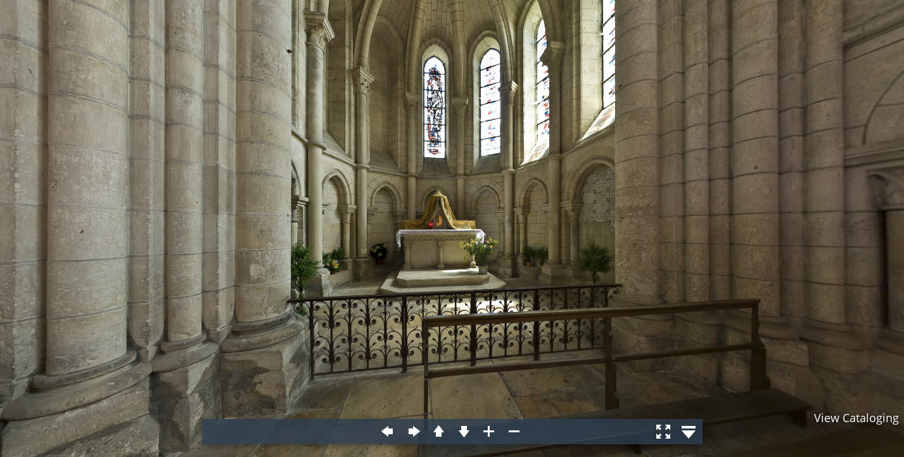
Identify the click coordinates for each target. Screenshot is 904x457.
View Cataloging (856, 417)
